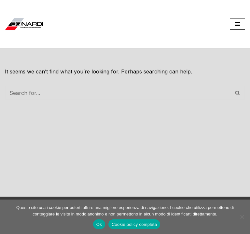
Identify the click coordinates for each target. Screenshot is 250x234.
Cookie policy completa (134, 224)
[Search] (117, 93)
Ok (99, 224)
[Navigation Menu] (237, 24)
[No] (242, 217)
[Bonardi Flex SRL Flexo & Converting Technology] (24, 24)
